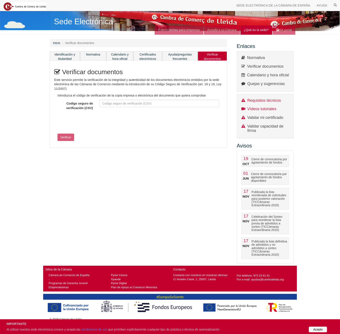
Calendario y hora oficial (120, 57)
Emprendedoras (59, 287)
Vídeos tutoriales (261, 109)
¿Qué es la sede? (256, 30)
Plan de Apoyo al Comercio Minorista (134, 287)
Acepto (318, 329)
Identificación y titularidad (64, 57)
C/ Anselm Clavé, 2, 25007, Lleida (194, 279)
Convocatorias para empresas (179, 30)
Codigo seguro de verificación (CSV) (79, 106)
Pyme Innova (119, 275)
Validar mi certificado (265, 117)
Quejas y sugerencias (266, 84)
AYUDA (322, 5)
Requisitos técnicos (264, 100)
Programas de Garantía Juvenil (68, 283)
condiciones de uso (94, 329)
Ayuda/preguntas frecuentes (180, 57)
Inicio (56, 43)
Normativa (93, 54)
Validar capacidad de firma (265, 128)
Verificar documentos (212, 57)
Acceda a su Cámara (222, 30)
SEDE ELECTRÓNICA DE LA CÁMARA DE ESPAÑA (273, 5)
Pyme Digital (119, 283)
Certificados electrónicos (147, 57)
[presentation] (87, 121)
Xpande (116, 279)
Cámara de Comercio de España (69, 275)
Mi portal (284, 30)
